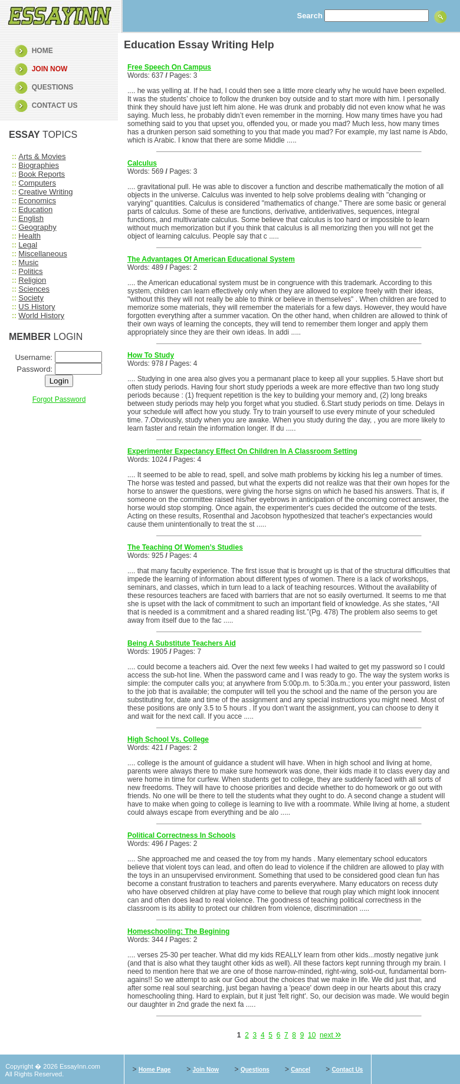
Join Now (206, 1069)
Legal (27, 244)
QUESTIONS (53, 87)
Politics (30, 271)
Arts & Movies (41, 156)
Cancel (300, 1069)
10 (312, 1035)
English (31, 218)
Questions (255, 1069)
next (330, 1035)
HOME (42, 51)
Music (28, 262)
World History (41, 315)
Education (35, 209)
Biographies (38, 165)
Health (29, 236)
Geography (37, 227)
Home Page (154, 1069)
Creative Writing (45, 191)
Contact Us (347, 1069)
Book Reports (41, 174)
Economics (37, 200)
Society (31, 297)
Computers (37, 183)
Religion (32, 280)
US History (36, 306)
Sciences (34, 289)
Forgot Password (59, 399)
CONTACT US (55, 105)
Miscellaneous (42, 253)
